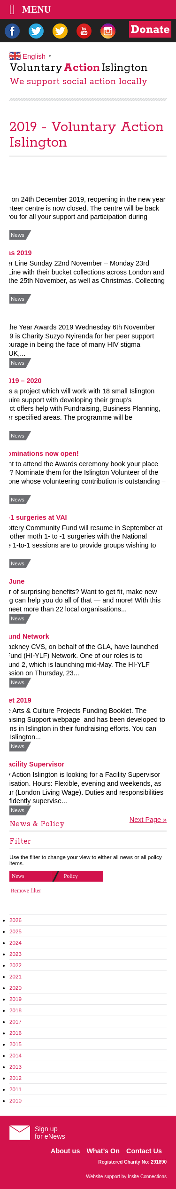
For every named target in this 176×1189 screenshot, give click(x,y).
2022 (15, 965)
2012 (15, 1078)
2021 (15, 976)
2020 (15, 988)
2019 (15, 999)
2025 (15, 931)
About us (65, 1151)
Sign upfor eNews (50, 1132)
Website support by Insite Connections (126, 1176)
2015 (15, 1044)
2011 (15, 1089)
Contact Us (144, 1151)
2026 (15, 920)
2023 (15, 954)
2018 (15, 1010)
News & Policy (37, 824)
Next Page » (148, 819)
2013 (15, 1067)
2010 (15, 1100)
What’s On (103, 1151)
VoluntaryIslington (78, 68)
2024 (15, 942)
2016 (15, 1033)
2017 (15, 1021)
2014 (15, 1055)
